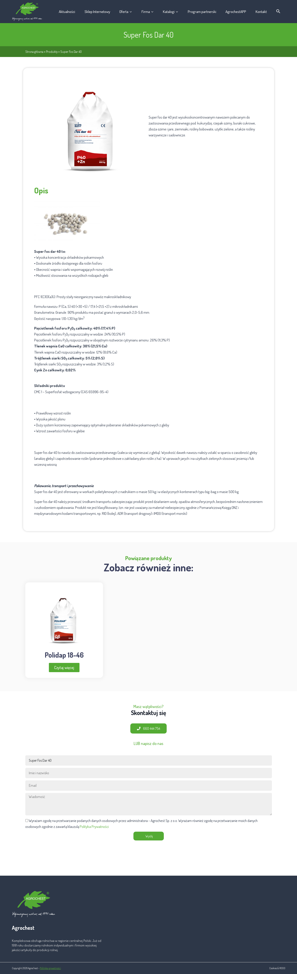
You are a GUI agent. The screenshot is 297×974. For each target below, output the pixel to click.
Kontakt (261, 11)
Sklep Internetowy (97, 11)
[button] (278, 11)
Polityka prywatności (50, 968)
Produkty (52, 51)
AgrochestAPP (235, 11)
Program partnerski (202, 11)
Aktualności (67, 11)
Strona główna (34, 51)
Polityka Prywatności (94, 826)
